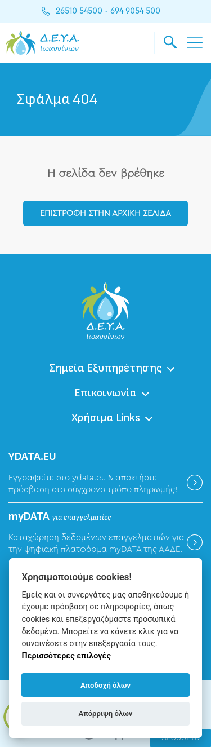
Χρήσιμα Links (105, 418)
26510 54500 (79, 11)
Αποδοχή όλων (105, 685)
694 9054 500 (135, 11)
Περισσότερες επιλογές (66, 656)
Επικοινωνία (105, 393)
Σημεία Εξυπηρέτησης (105, 368)
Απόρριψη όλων (106, 713)
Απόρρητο (180, 738)
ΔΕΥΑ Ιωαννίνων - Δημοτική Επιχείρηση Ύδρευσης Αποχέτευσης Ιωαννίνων (42, 43)
